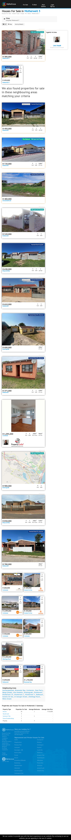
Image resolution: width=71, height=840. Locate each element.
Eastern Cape (16, 13)
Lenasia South (40, 768)
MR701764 (42, 398)
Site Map (4, 740)
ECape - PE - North (26, 13)
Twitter (4, 753)
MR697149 (42, 450)
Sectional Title (6, 716)
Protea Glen (40, 763)
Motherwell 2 (19, 694)
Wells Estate (6, 699)
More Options (43, 5)
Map (10, 24)
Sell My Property (18, 734)
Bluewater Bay (28, 682)
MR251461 (42, 528)
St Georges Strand (20, 697)
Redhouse (39, 694)
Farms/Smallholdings (8, 718)
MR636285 (20, 618)
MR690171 (42, 206)
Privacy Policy (5, 735)
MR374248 (42, 277)
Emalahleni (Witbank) (20, 760)
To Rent (34, 5)
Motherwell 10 (7, 694)
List (4, 24)
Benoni (16, 758)
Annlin (16, 740)
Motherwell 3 (32, 11)
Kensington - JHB (18, 750)
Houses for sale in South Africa (6, 742)
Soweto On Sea (28, 590)
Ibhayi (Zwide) (6, 271)
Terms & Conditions (5, 737)
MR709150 (20, 572)
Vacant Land (6, 714)
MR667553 (41, 595)
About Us (4, 746)
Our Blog (4, 748)
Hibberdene (40, 760)
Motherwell (5, 130)
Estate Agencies (6, 745)
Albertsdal (17, 768)
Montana (39, 742)
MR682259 (20, 664)
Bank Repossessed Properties (22, 731)
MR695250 (42, 171)
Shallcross (40, 752)
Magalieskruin (18, 742)
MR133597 (42, 355)
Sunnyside (17, 747)
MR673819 (20, 64)
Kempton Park (40, 755)
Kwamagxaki (5, 349)
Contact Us (5, 750)
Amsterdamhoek (6, 200)
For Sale (25, 5)
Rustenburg (17, 763)
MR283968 (20, 641)
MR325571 (41, 664)
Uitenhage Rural (6, 659)
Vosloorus (39, 765)
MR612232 (42, 312)
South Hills (40, 750)
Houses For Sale (6, 13)
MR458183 (41, 618)
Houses (5, 711)
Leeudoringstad (18, 770)
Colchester (5, 435)
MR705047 (42, 29)
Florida (16, 755)
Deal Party (39, 690)
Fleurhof (39, 747)
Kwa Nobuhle (18, 692)
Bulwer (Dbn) (17, 752)
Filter (6, 18)
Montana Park (18, 745)
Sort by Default (19, 24)
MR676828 (20, 595)
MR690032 (41, 572)
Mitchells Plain (18, 765)
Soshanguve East (18, 773)
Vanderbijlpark (40, 758)
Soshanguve (40, 745)
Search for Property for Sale (21, 733)
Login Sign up (52, 5)
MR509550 (42, 242)
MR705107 (42, 101)
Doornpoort (40, 740)
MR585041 (42, 493)
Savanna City (40, 770)
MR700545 (42, 136)
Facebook (4, 755)
